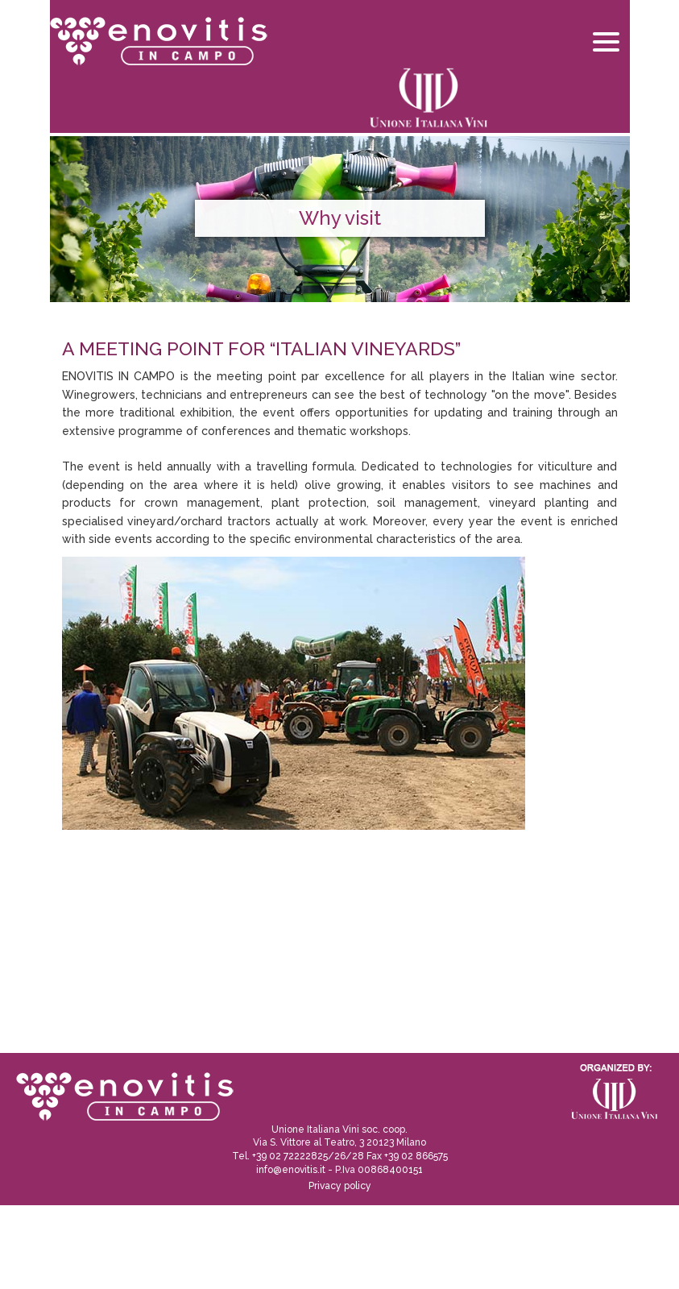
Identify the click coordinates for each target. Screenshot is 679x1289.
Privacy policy (339, 1186)
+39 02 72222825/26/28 (308, 1156)
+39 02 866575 (416, 1156)
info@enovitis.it (290, 1169)
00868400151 (390, 1169)
